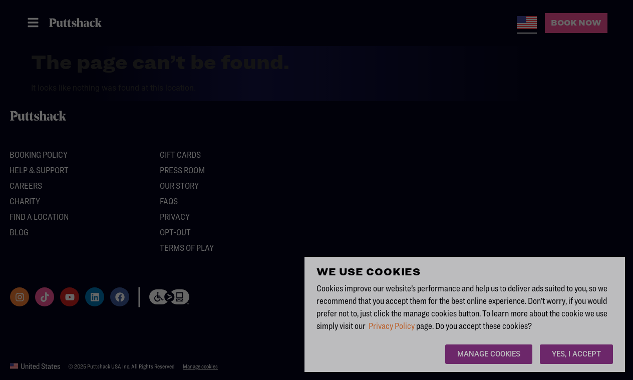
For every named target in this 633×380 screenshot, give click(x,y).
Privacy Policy (392, 325)
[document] (316, 190)
